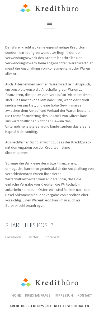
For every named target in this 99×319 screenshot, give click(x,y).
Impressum (64, 295)
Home (16, 295)
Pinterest (52, 237)
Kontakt (84, 295)
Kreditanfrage (37, 295)
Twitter (33, 237)
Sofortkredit (15, 205)
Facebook (13, 237)
